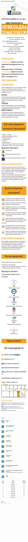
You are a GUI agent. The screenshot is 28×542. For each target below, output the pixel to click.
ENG (4, 418)
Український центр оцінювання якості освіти (11, 406)
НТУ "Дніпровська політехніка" (6, 503)
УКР (2, 418)
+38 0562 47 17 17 (8, 359)
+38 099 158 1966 (8, 355)
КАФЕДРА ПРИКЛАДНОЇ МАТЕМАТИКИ (8, 1)
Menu (26, 1)
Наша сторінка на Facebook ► (10, 363)
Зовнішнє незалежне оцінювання (9, 410)
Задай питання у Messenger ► (11, 367)
